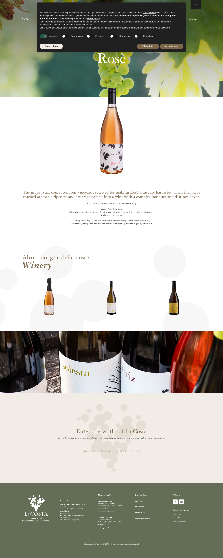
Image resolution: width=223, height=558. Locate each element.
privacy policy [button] (149, 12)
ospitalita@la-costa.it (108, 528)
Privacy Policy (177, 514)
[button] (181, 7)
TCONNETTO (102, 544)
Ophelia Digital (132, 544)
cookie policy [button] (93, 18)
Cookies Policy (177, 518)
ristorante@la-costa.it (108, 512)
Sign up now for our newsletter (112, 451)
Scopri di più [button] (51, 46)
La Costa (26, 19)
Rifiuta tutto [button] (148, 46)
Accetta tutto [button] (171, 46)
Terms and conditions (179, 521)
